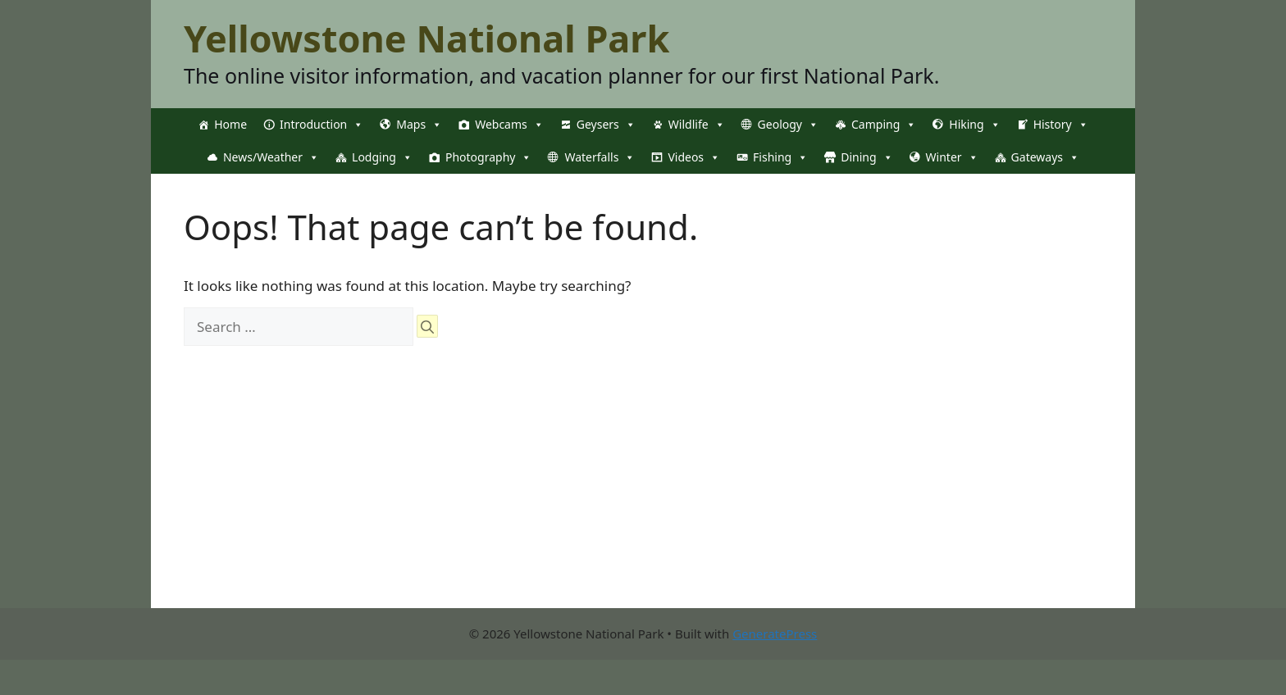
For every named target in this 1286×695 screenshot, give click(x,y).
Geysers (606, 124)
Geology (788, 124)
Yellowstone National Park (426, 38)
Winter (952, 157)
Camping (883, 124)
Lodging (382, 157)
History (1060, 124)
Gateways (1045, 157)
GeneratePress (774, 633)
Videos (694, 157)
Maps (419, 124)
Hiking (974, 124)
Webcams (509, 124)
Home (230, 124)
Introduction (321, 124)
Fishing (780, 157)
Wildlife (696, 124)
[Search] (427, 326)
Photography (488, 157)
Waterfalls (599, 157)
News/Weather (271, 157)
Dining (866, 157)
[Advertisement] (643, 493)
